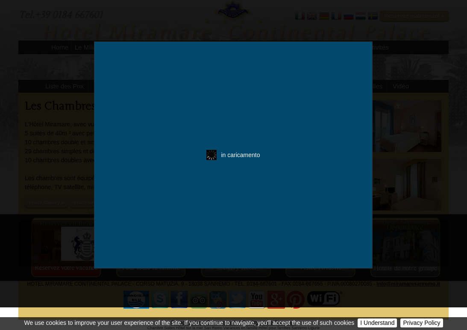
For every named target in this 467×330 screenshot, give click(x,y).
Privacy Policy (421, 322)
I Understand (377, 322)
